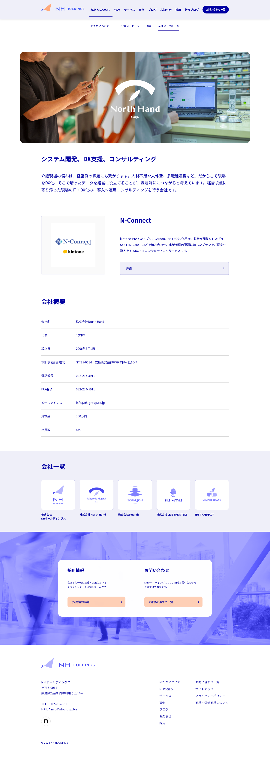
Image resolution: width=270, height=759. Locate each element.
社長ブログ (192, 10)
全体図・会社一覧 (168, 26)
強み (117, 10)
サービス (129, 10)
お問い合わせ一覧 (215, 9)
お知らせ (166, 10)
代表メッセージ (130, 26)
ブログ (152, 10)
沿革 (149, 26)
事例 (141, 10)
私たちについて (101, 10)
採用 (178, 10)
